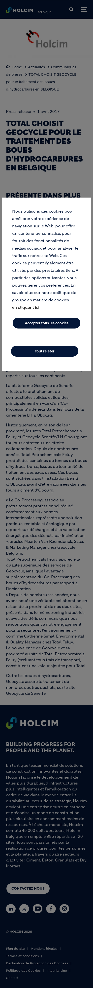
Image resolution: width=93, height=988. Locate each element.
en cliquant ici (25, 307)
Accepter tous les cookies (46, 323)
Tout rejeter (45, 351)
